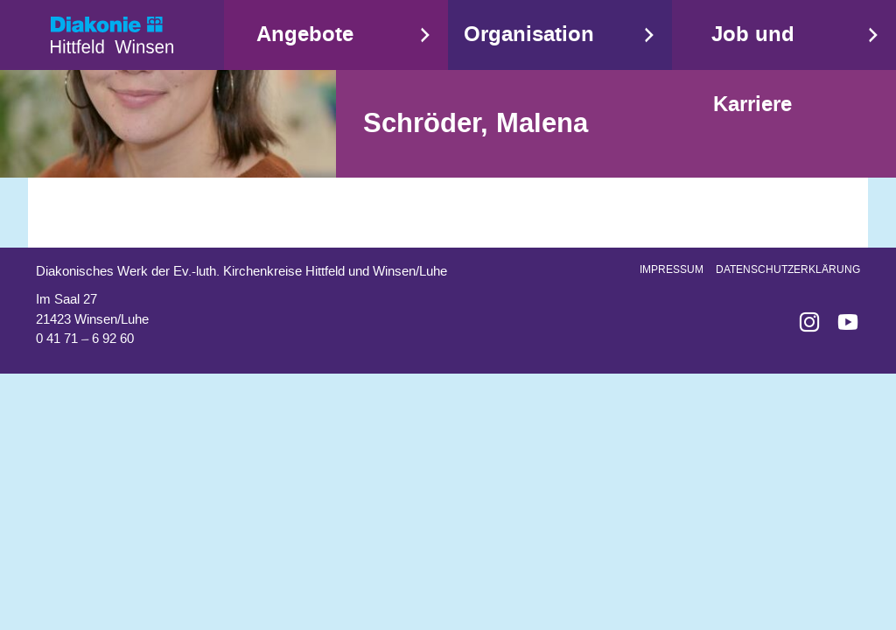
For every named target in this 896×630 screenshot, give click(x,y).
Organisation (529, 34)
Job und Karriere (752, 69)
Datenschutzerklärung (788, 269)
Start (112, 35)
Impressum (672, 269)
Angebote (305, 34)
